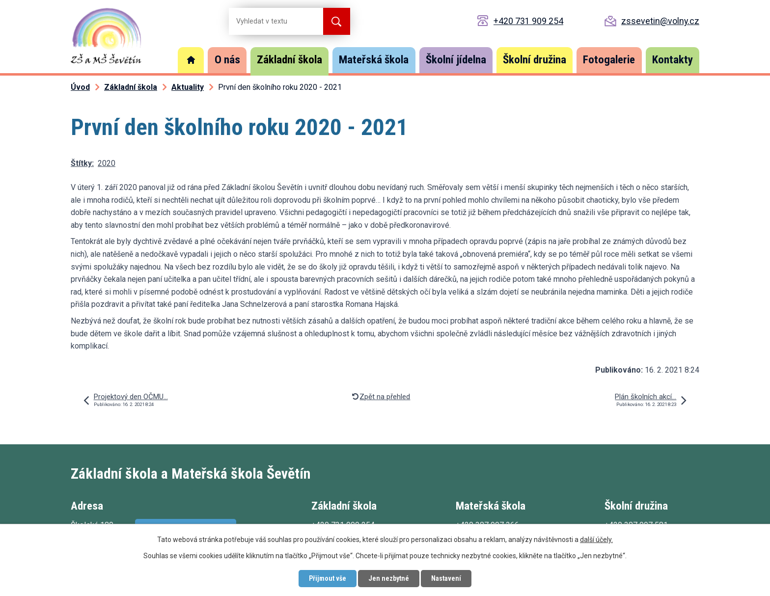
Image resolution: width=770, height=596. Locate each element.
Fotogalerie (609, 59)
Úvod (191, 60)
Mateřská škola (374, 59)
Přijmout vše (327, 578)
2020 (106, 163)
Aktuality (187, 87)
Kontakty (672, 59)
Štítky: (82, 163)
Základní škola (289, 59)
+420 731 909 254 (528, 21)
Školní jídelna (456, 59)
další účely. (596, 539)
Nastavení (446, 578)
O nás (227, 59)
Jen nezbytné (388, 578)
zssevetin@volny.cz (660, 21)
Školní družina (534, 59)
